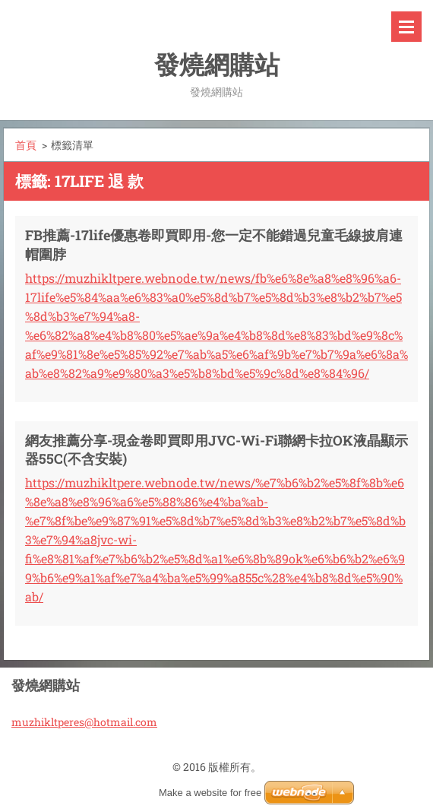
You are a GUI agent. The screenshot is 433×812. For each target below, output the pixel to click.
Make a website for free (210, 792)
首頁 (25, 145)
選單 (406, 26)
